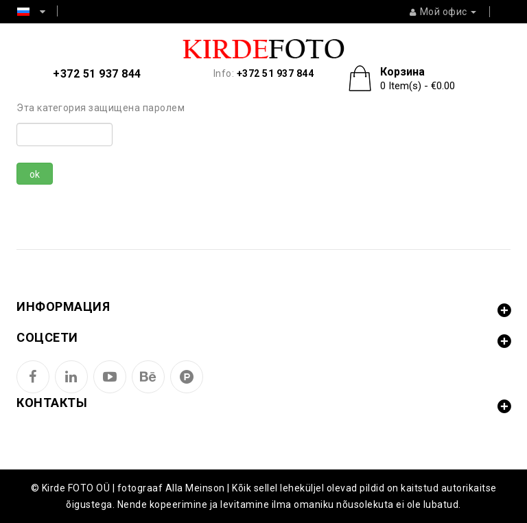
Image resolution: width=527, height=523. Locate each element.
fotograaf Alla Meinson (171, 488)
